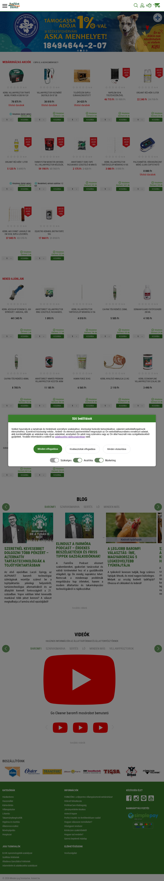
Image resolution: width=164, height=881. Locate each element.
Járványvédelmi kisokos (75, 809)
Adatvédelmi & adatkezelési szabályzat (19, 865)
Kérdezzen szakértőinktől (75, 830)
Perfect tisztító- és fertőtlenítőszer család (82, 817)
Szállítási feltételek (10, 857)
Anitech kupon (70, 813)
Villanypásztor (8, 809)
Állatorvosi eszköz (10, 826)
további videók (77, 742)
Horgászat (7, 834)
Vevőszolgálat (70, 853)
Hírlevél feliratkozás (73, 801)
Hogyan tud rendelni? (73, 834)
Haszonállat (7, 801)
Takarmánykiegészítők (12, 817)
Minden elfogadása (48, 449)
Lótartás (6, 813)
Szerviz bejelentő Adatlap (75, 838)
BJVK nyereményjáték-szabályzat (17, 853)
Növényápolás (8, 830)
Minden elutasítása (116, 449)
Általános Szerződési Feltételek (16, 861)
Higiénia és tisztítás (11, 821)
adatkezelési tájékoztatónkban (70, 437)
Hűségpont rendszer (73, 826)
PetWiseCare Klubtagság (75, 805)
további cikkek (79, 608)
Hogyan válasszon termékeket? (78, 821)
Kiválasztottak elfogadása (82, 449)
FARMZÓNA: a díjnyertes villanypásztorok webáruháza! (88, 796)
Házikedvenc (8, 796)
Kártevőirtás (7, 805)
